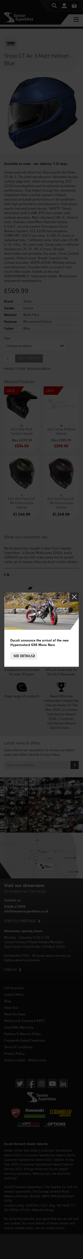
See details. (24, 656)
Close (74, 597)
